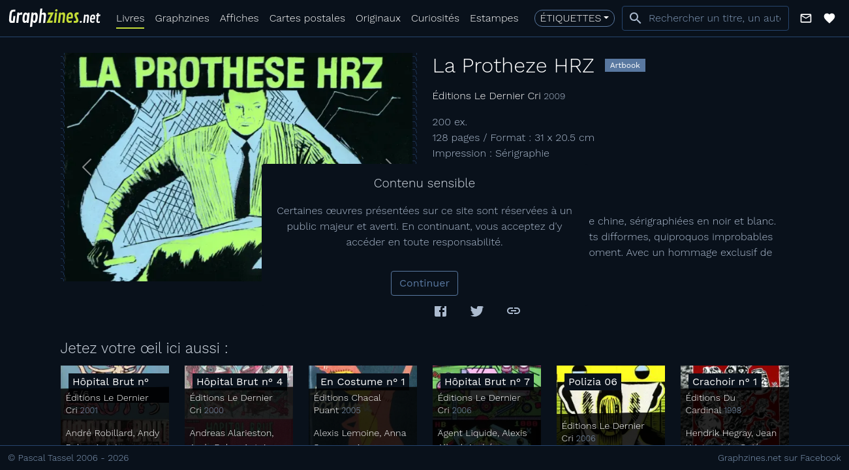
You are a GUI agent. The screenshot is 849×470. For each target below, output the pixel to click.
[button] (806, 18)
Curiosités (435, 18)
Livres (130, 18)
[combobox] (705, 18)
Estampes (494, 18)
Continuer (424, 283)
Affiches (239, 18)
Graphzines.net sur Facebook (779, 457)
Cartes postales (307, 18)
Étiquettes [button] (571, 18)
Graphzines (182, 18)
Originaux (378, 18)
